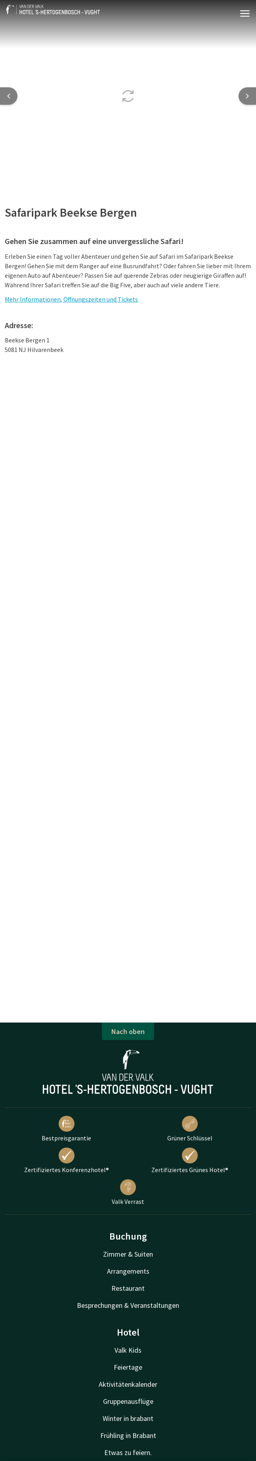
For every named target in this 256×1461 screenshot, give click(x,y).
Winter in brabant (128, 1418)
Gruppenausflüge (128, 1401)
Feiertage (128, 1367)
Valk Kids (128, 1350)
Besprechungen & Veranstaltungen (128, 1305)
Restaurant (128, 1288)
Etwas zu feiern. (128, 1452)
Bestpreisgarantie (66, 1129)
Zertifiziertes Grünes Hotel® (189, 1161)
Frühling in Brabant (128, 1435)
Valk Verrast (128, 1192)
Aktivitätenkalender (128, 1384)
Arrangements (128, 1271)
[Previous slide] (8, 96)
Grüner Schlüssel (189, 1129)
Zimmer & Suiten (128, 1254)
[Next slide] (247, 96)
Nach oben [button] (128, 1031)
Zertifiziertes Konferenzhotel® (66, 1161)
